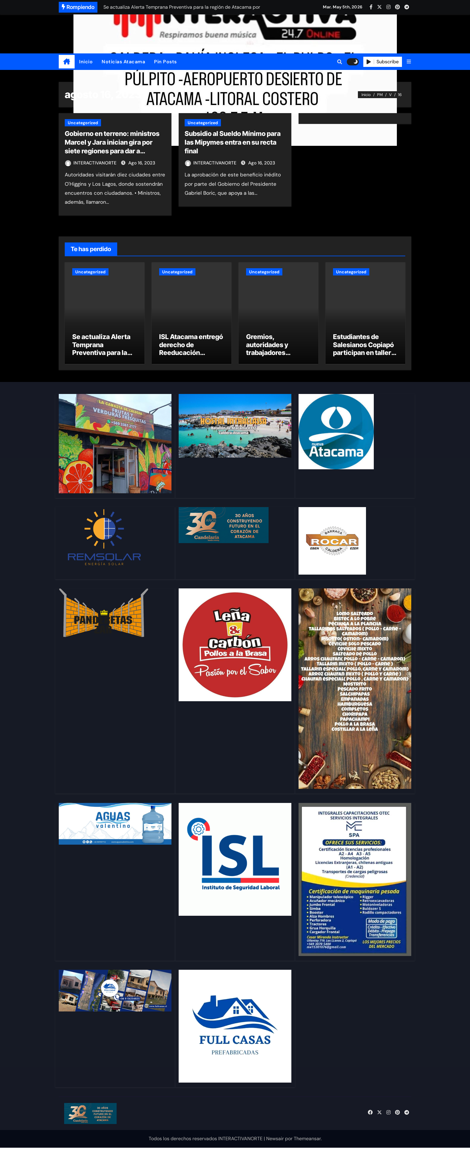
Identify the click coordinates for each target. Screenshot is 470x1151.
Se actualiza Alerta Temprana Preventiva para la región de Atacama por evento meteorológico (101, 359)
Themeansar (307, 1142)
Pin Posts (165, 62)
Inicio (86, 62)
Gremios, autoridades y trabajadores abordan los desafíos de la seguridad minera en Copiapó (278, 359)
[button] (408, 62)
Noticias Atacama (123, 62)
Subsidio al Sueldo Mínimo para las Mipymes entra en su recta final (233, 142)
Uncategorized (83, 122)
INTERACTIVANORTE (91, 163)
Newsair (275, 1142)
